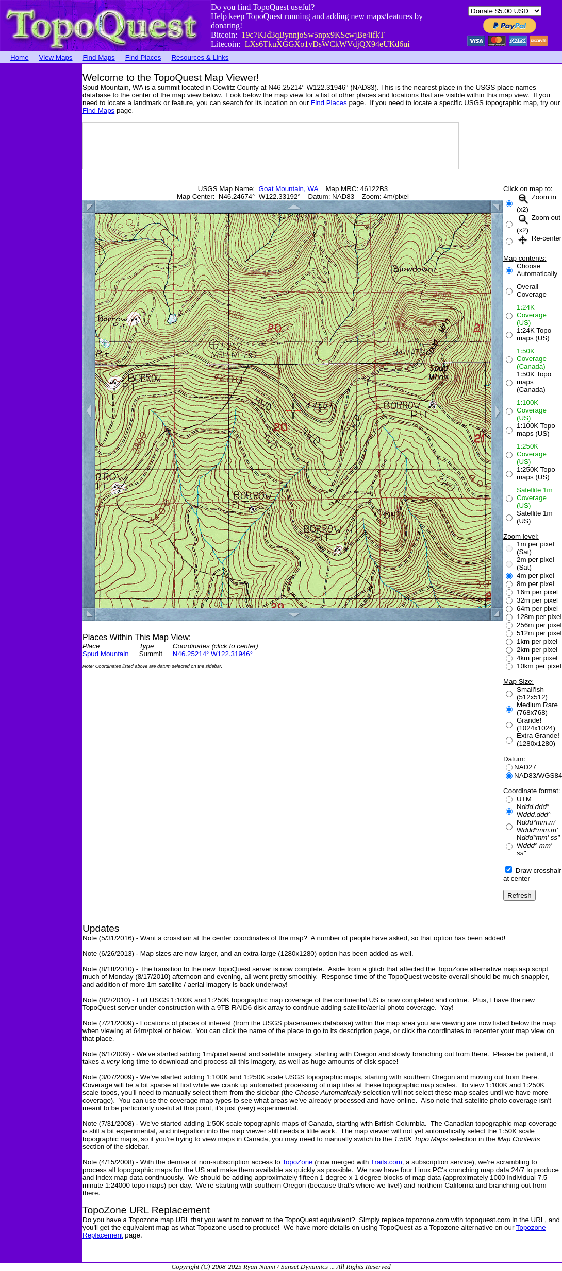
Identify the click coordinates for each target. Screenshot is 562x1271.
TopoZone (297, 1162)
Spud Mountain (105, 654)
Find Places (143, 57)
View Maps (56, 57)
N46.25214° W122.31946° (213, 654)
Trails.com (386, 1162)
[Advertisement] (41, 218)
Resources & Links (199, 57)
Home (19, 57)
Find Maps (99, 57)
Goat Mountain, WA (288, 189)
